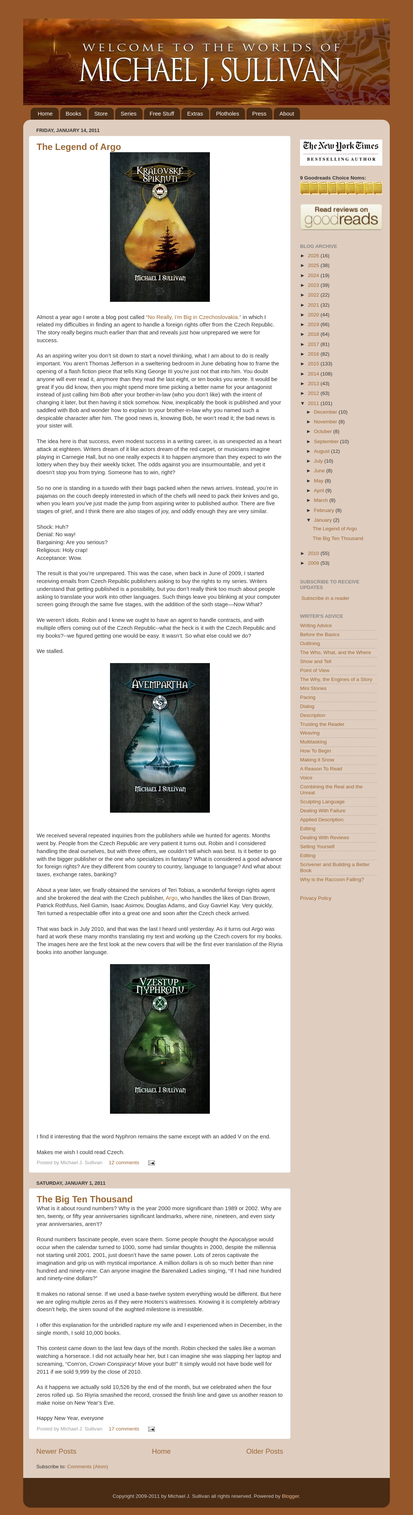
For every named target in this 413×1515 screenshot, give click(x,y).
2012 (314, 393)
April (319, 490)
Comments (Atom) (87, 1466)
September (327, 441)
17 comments (124, 1429)
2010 (314, 553)
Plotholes (227, 113)
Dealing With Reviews (324, 837)
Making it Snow (317, 760)
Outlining (310, 643)
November (326, 421)
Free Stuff (162, 113)
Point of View (315, 670)
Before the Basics (320, 634)
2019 (314, 324)
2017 (314, 344)
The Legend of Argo (79, 147)
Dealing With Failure (323, 810)
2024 (314, 275)
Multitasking (313, 742)
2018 (314, 334)
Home (45, 113)
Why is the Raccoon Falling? (332, 879)
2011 (314, 403)
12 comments (124, 1162)
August (322, 451)
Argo (171, 898)
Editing (307, 828)
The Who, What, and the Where (335, 652)
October (323, 431)
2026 (314, 255)
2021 (314, 305)
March (321, 500)
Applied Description (321, 819)
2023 (314, 285)
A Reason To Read (321, 769)
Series (129, 113)
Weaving (309, 733)
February (325, 510)
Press (259, 113)
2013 (314, 383)
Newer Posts (56, 1451)
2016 (314, 354)
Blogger (290, 1496)
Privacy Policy (315, 898)
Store (101, 113)
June (320, 470)
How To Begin (315, 751)
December (326, 412)
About (286, 113)
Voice (306, 777)
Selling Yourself (317, 846)
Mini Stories (313, 688)
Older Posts (264, 1451)
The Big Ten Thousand (85, 1199)
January (323, 520)
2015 (314, 364)
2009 (314, 563)
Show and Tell (315, 661)
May (319, 481)
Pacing (307, 697)
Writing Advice (316, 625)
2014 (314, 374)
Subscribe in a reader (325, 598)
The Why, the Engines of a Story (336, 679)
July (319, 461)
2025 (314, 265)
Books (74, 113)
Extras (195, 113)
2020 (314, 315)
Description (312, 715)
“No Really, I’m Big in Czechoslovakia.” (193, 317)
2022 (314, 295)
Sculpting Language (322, 801)
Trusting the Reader (322, 724)
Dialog (307, 706)
